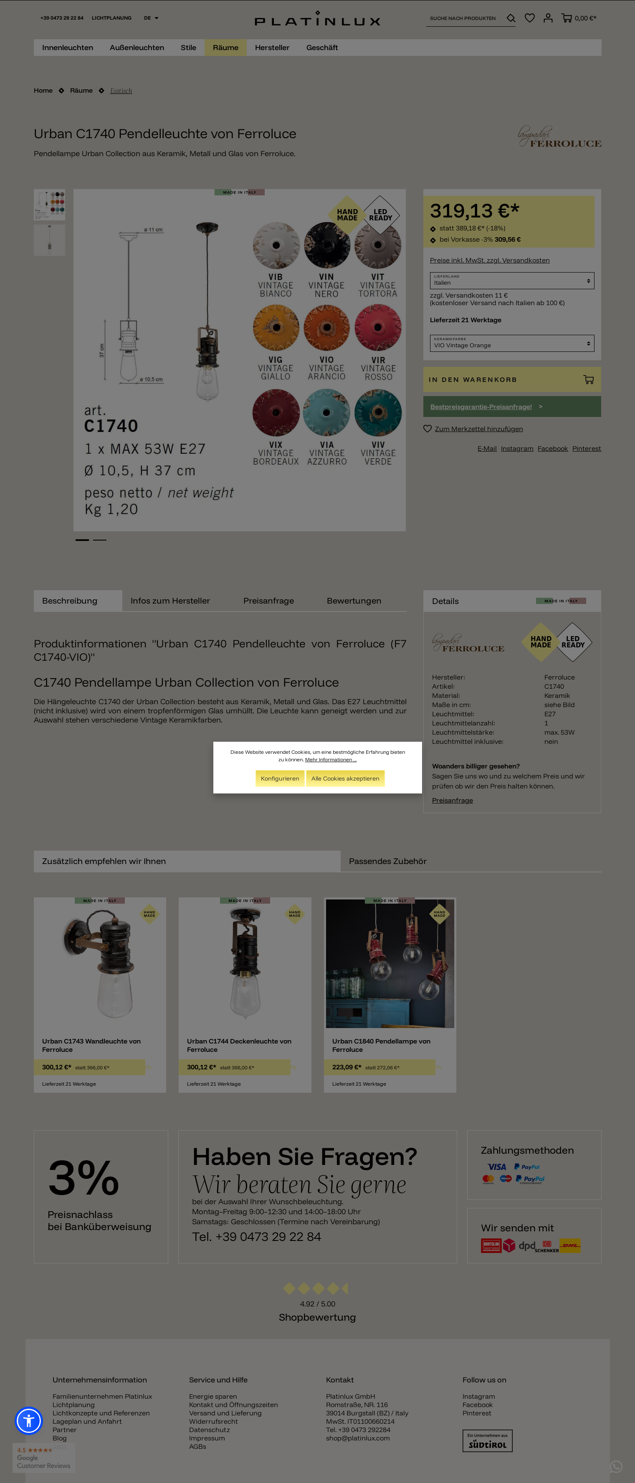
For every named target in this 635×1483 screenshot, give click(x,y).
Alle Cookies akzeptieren (345, 778)
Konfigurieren (280, 778)
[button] (29, 1421)
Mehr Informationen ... (331, 759)
